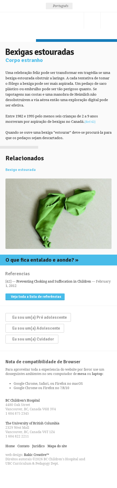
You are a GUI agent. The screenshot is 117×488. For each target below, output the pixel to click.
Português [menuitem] (60, 6)
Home (10, 446)
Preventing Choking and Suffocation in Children (53, 281)
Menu (109, 20)
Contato (75, 20)
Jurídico (38, 446)
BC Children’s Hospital (22, 400)
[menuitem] (59, 6)
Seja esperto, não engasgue (18, 25)
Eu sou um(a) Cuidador (33, 339)
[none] (59, 6)
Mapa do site (57, 446)
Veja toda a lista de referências (36, 297)
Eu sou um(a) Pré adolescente (39, 317)
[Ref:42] (90, 122)
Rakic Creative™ (36, 454)
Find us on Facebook (9, 475)
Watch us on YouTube (29, 475)
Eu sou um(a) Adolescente (36, 328)
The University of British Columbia (32, 423)
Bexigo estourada (20, 170)
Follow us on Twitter (19, 475)
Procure (92, 20)
